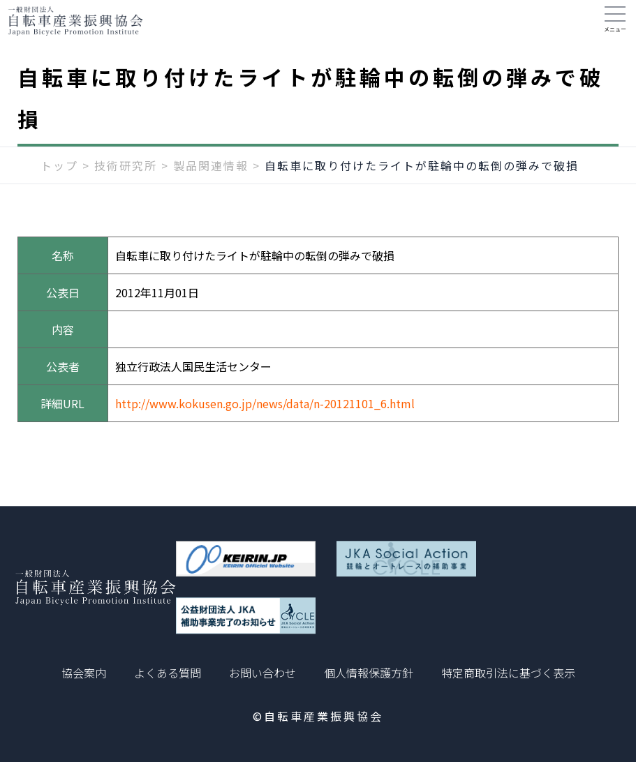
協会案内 (83, 672)
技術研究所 (125, 179)
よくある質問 (167, 672)
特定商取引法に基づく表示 (508, 672)
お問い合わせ (262, 672)
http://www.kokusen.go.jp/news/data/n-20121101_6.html (265, 417)
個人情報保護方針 (368, 672)
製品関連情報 (211, 179)
